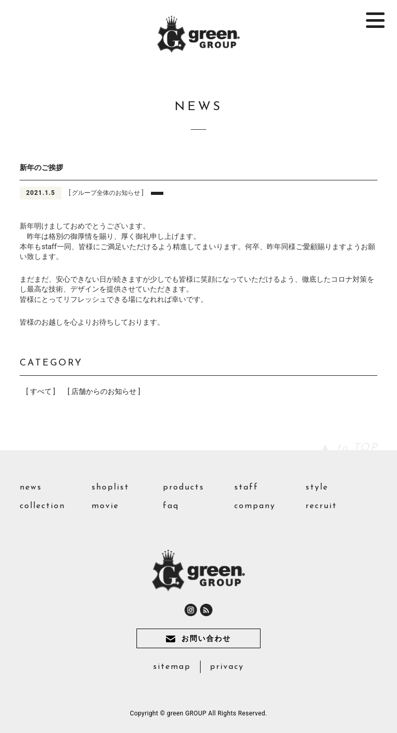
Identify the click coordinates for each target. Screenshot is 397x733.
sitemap (172, 667)
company (255, 506)
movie (105, 506)
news (31, 487)
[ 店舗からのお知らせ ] (104, 391)
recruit (321, 506)
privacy (227, 667)
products (183, 487)
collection (42, 506)
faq (171, 506)
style (317, 487)
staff (246, 487)
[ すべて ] (40, 391)
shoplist (110, 487)
